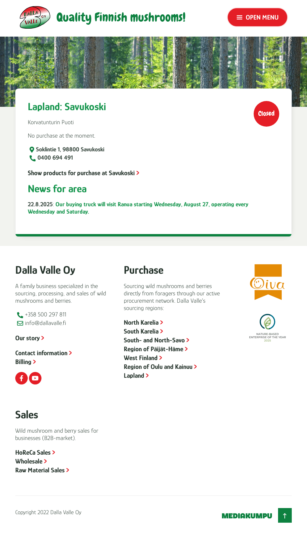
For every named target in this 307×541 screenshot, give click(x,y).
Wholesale (28, 461)
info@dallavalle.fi (45, 322)
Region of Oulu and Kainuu (158, 366)
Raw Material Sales (40, 470)
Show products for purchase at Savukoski (81, 173)
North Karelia (141, 322)
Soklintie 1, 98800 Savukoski (70, 149)
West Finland (141, 358)
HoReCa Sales (33, 452)
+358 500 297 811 (45, 314)
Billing (23, 362)
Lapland (134, 375)
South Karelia (141, 331)
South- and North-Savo (154, 340)
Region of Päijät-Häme (153, 349)
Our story (27, 338)
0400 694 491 (55, 157)
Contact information (41, 353)
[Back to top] (285, 515)
